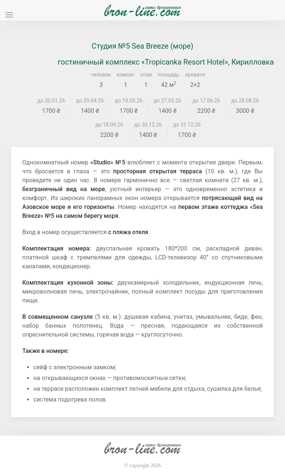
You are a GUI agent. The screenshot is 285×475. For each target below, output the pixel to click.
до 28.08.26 (245, 101)
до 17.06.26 (206, 101)
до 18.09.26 (109, 125)
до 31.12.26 (187, 125)
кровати (195, 75)
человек (101, 75)
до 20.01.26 (51, 101)
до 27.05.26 (167, 101)
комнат (125, 75)
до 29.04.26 (90, 101)
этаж (146, 75)
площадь (169, 75)
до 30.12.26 (148, 125)
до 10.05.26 (129, 101)
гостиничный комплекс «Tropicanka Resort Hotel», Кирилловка (166, 62)
